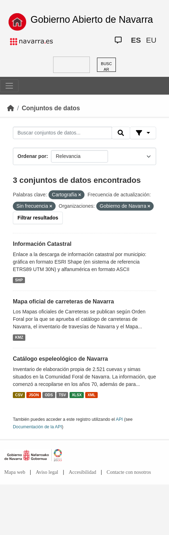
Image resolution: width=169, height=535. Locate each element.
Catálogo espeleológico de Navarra (60, 359)
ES (136, 40)
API (119, 419)
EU (151, 40)
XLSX (77, 395)
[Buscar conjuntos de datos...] (62, 133)
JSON (34, 395)
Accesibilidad (82, 472)
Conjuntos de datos (51, 108)
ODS (49, 395)
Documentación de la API (37, 426)
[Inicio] (10, 108)
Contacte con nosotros (129, 472)
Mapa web (14, 472)
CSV (19, 395)
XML (92, 395)
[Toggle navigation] (9, 85)
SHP (19, 280)
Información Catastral (42, 244)
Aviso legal (47, 472)
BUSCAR (106, 67)
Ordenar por (31, 156)
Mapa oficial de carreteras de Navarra (63, 301)
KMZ (19, 337)
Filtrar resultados (37, 218)
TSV (62, 395)
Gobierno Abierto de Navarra (91, 19)
